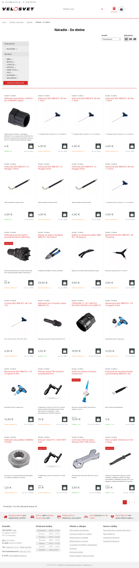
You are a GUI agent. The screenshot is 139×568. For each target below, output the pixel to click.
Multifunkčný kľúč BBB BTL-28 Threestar (119, 236)
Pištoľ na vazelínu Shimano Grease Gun (84, 372)
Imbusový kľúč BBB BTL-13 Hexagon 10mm (16, 167)
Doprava (73, 548)
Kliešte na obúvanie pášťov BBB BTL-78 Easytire (86, 236)
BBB (10, 59)
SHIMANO (12, 75)
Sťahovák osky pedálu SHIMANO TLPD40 (18, 440)
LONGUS (11, 65)
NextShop (61, 565)
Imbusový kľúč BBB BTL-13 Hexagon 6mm (50, 167)
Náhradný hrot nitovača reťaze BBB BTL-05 (52, 304)
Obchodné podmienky (79, 530)
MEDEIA (11, 67)
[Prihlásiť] (114, 9)
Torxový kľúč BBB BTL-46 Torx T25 (18, 304)
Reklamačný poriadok (79, 538)
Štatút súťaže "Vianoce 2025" (82, 556)
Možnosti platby (76, 552)
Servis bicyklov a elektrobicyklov (117, 530)
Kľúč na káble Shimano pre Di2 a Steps (119, 440)
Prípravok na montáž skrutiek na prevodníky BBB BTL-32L (119, 372)
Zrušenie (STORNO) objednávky (83, 545)
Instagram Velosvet (111, 538)
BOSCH (11, 62)
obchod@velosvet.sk (12, 2)
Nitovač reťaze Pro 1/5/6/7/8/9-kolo (52, 440)
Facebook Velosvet (111, 541)
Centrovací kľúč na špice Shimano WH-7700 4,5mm (83, 440)
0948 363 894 (30, 2)
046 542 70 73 (12, 547)
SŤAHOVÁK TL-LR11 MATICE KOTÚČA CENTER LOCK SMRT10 (86, 304)
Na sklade (12, 49)
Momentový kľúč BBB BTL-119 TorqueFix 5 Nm (119, 304)
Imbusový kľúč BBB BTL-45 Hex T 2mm (52, 99)
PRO (10, 73)
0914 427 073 (25, 551)
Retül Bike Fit (109, 534)
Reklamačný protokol (79, 541)
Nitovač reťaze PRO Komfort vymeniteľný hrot (51, 372)
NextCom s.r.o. (87, 565)
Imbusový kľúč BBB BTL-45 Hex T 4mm (119, 99)
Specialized (12, 78)
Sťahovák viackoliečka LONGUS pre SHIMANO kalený (18, 99)
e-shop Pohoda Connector (73, 565)
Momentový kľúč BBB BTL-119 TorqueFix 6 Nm (18, 372)
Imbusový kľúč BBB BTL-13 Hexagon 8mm (84, 167)
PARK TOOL (13, 70)
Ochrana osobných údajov (81, 534)
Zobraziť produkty (15, 83)
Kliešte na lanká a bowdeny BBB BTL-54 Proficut (50, 236)
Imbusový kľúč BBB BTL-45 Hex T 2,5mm (119, 167)
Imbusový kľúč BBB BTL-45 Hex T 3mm (86, 99)
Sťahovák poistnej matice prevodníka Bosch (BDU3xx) (17, 236)
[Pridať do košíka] (31, 146)
